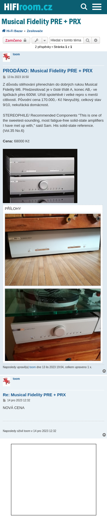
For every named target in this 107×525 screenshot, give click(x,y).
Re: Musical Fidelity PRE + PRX (34, 394)
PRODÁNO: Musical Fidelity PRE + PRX (48, 70)
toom (16, 54)
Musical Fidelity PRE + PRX (41, 21)
